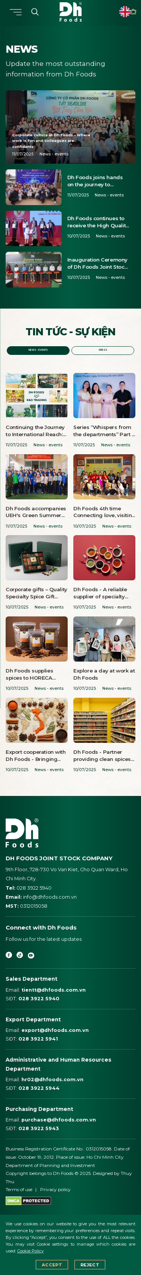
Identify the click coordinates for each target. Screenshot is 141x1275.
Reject (90, 1264)
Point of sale (127, 11)
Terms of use (19, 1197)
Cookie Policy (30, 1250)
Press (103, 351)
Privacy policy (55, 1197)
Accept (51, 1264)
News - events (38, 351)
